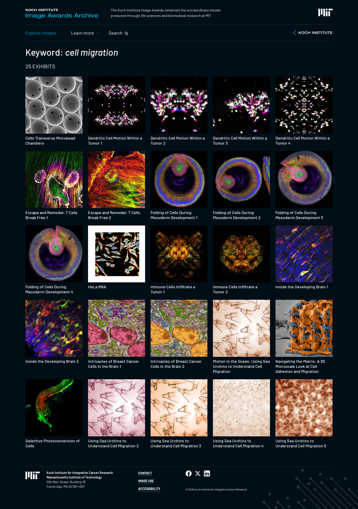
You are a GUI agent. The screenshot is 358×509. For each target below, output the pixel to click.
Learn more (82, 33)
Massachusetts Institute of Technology (74, 477)
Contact (145, 473)
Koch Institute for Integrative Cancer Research (80, 473)
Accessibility (149, 489)
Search (116, 33)
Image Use (146, 481)
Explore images (40, 33)
